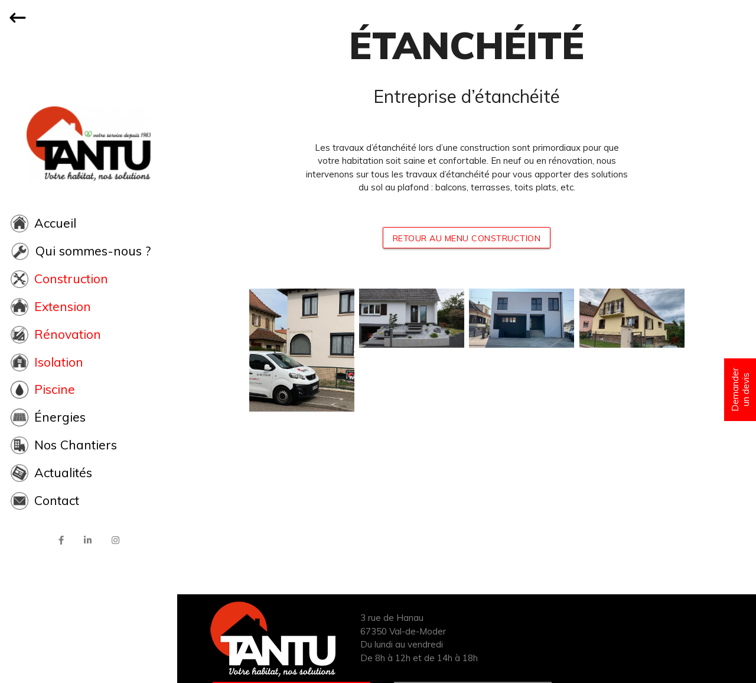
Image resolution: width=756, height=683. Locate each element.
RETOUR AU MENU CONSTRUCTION (467, 238)
